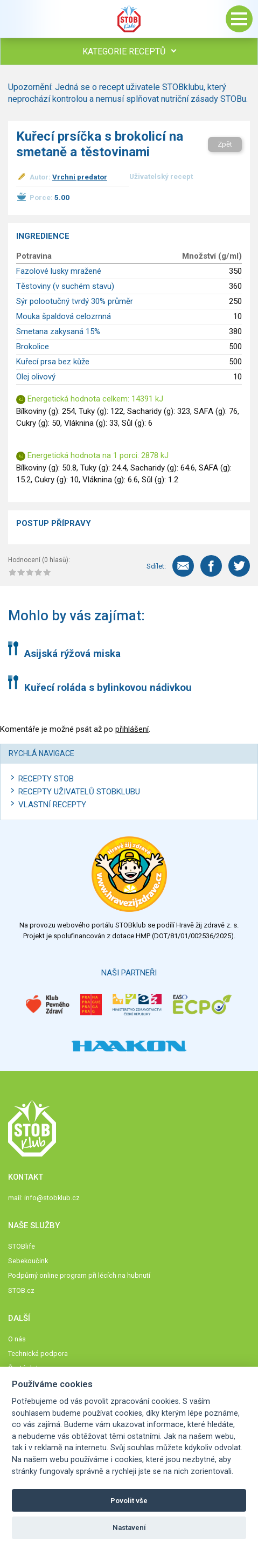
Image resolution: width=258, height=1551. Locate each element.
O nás (17, 1339)
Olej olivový (35, 377)
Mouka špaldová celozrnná (63, 316)
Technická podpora (38, 1353)
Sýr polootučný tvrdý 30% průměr (74, 301)
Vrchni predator (79, 176)
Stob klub (129, 18)
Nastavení (129, 1528)
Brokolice (32, 346)
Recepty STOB (46, 779)
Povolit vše (129, 1501)
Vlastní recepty (52, 804)
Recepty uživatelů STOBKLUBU (79, 792)
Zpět (225, 144)
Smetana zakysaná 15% (58, 331)
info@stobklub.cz (52, 1198)
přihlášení (132, 729)
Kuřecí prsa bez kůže (52, 361)
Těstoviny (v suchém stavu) (65, 286)
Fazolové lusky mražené (58, 271)
